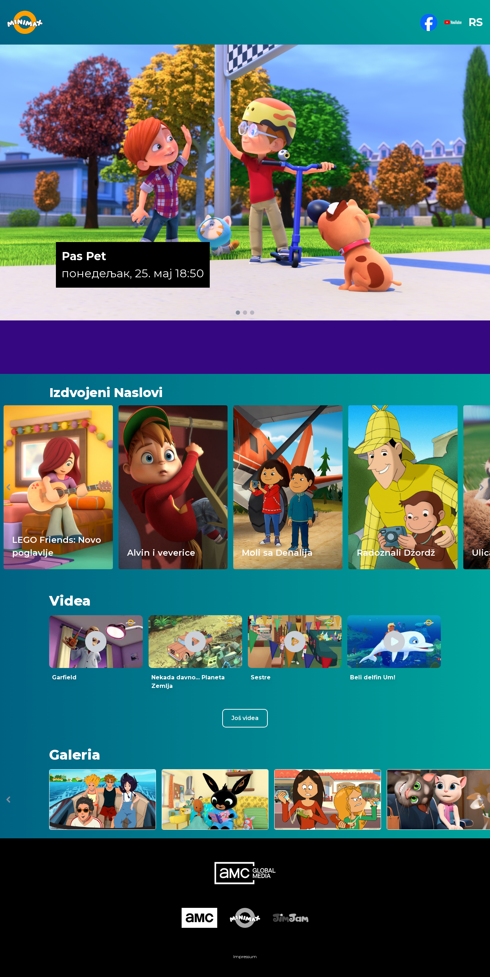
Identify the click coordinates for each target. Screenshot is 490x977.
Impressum (245, 956)
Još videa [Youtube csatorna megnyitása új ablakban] (245, 718)
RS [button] (476, 22)
